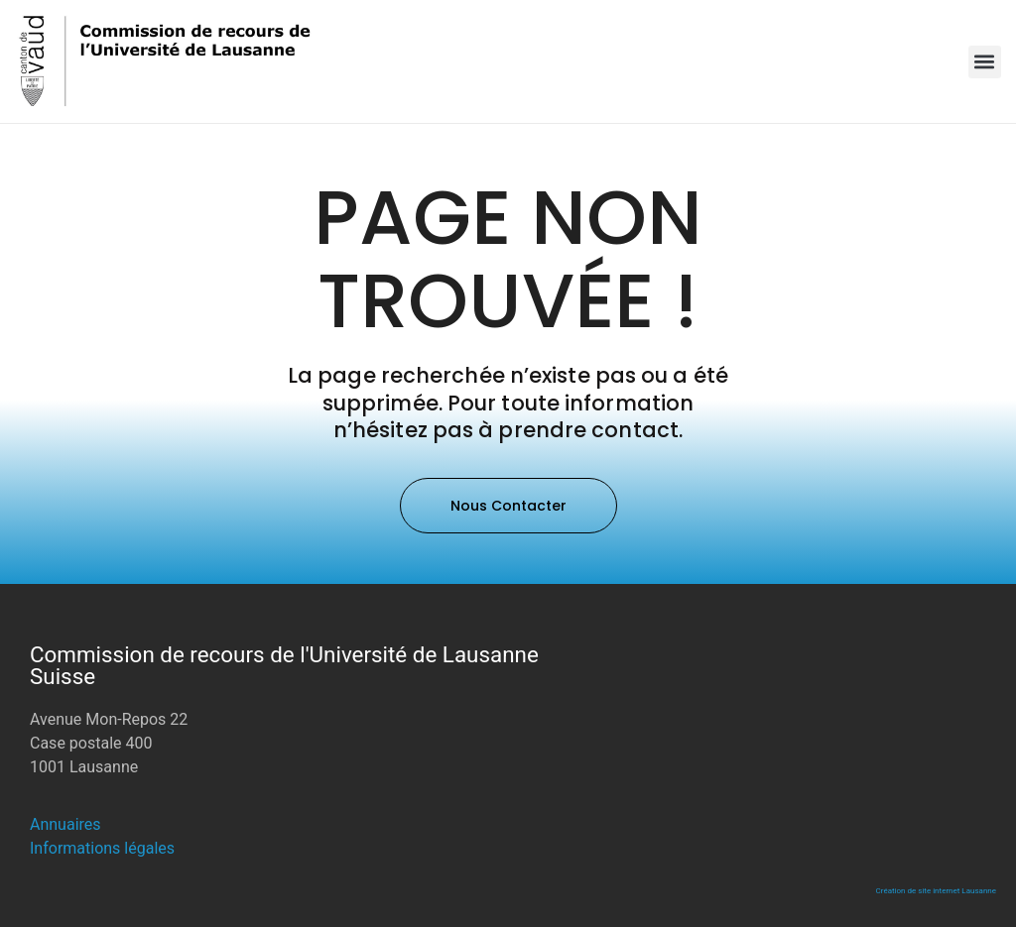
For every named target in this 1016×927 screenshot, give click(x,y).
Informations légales (102, 848)
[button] (984, 62)
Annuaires (65, 824)
